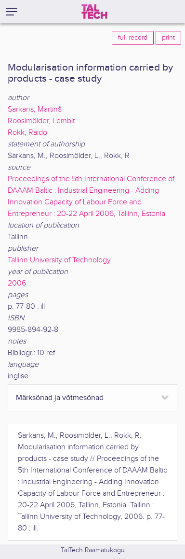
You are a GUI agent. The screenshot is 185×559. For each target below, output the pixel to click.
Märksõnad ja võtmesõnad (60, 397)
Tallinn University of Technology (59, 260)
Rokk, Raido (27, 132)
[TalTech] (94, 11)
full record (132, 38)
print (168, 38)
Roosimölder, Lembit (41, 121)
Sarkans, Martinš (35, 109)
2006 (17, 283)
